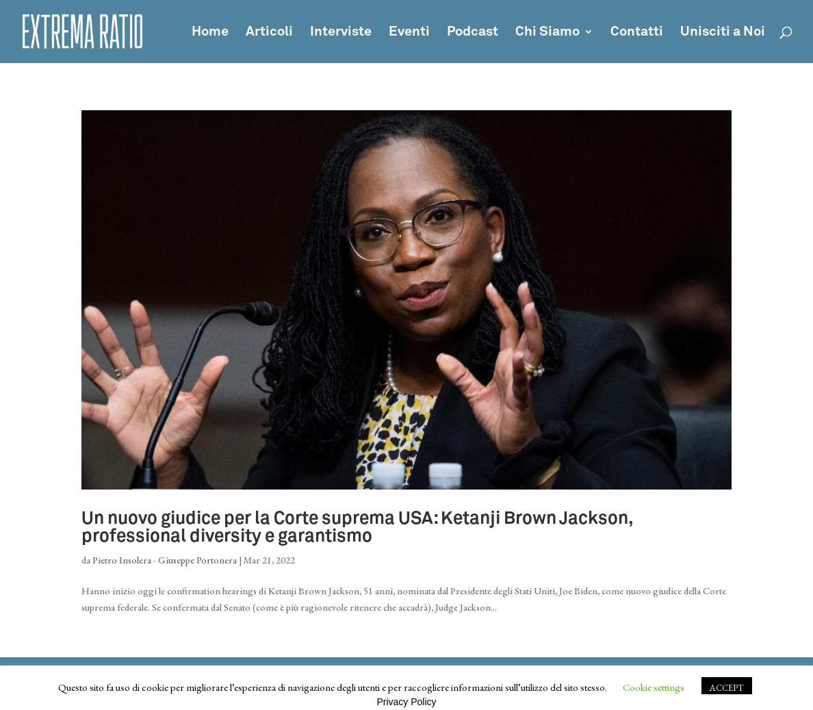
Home (210, 32)
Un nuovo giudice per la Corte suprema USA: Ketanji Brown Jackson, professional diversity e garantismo (357, 528)
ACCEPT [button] (727, 688)
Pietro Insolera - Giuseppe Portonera (164, 560)
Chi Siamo (547, 32)
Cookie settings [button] (653, 687)
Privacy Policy (406, 701)
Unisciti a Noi (722, 32)
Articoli (269, 32)
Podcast (472, 32)
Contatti (636, 32)
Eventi (409, 32)
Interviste (341, 32)
